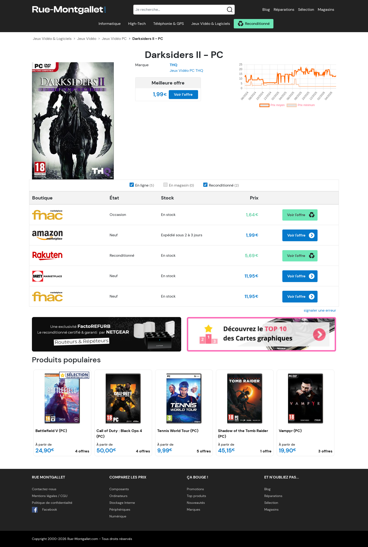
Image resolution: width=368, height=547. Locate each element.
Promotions (195, 489)
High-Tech (137, 23)
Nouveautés (196, 503)
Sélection (306, 9)
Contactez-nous (44, 489)
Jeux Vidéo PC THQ (186, 70)
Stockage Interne (122, 503)
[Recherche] (184, 10)
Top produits (196, 496)
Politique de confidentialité (52, 503)
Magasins (326, 9)
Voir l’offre (183, 94)
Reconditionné (257, 23)
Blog (266, 9)
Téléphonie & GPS (168, 23)
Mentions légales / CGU (49, 496)
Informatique (110, 23)
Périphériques (119, 509)
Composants (119, 489)
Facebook (44, 510)
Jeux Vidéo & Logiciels (210, 23)
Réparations (284, 9)
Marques (193, 509)
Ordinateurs (118, 496)
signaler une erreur (320, 310)
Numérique (117, 516)
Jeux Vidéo (86, 38)
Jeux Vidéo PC (114, 38)
